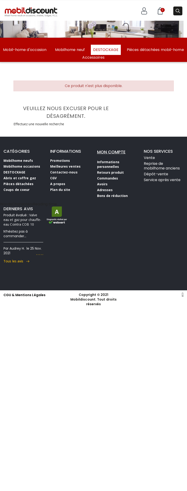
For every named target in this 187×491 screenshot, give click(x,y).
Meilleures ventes (65, 166)
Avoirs (102, 184)
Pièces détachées (18, 184)
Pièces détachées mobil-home (155, 49)
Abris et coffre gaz (19, 178)
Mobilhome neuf (70, 49)
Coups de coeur (16, 189)
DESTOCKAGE (105, 49)
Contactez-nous (63, 172)
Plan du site (60, 189)
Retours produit (110, 172)
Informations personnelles (108, 164)
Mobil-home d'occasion (24, 49)
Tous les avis (16, 261)
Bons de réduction (112, 195)
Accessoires (93, 57)
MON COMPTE (111, 152)
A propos (57, 184)
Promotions (60, 160)
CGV (53, 178)
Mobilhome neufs (18, 160)
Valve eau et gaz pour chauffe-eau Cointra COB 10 (22, 220)
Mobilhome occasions (21, 166)
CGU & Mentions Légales (24, 295)
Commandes (107, 178)
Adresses (105, 190)
